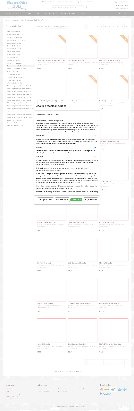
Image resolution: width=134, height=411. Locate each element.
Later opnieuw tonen (46, 202)
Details (50, 117)
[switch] (95, 138)
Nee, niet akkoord (91, 202)
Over (57, 117)
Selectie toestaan (62, 202)
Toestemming (41, 117)
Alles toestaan (76, 202)
